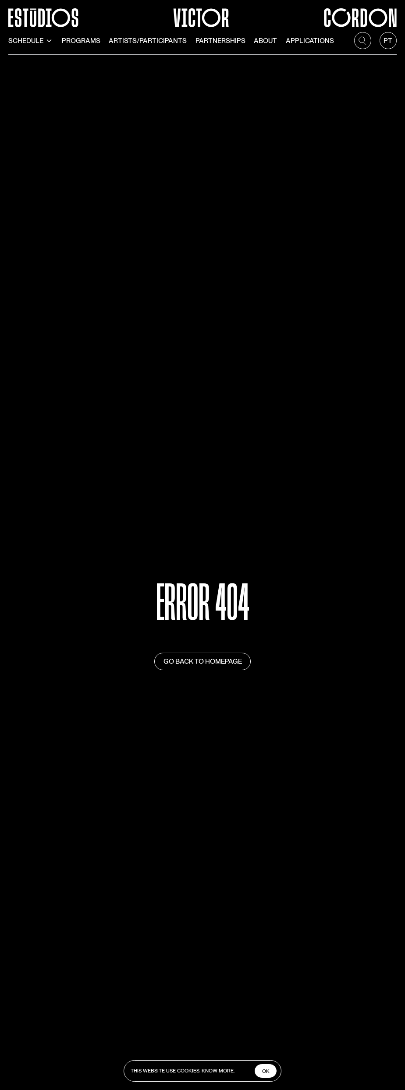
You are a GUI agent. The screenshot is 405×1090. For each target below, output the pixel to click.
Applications (310, 40)
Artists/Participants (148, 40)
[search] (362, 40)
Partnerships (220, 40)
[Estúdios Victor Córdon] (202, 13)
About (265, 40)
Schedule (30, 40)
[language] (388, 40)
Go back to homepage (202, 661)
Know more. (218, 1071)
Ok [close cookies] (266, 1071)
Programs (81, 40)
